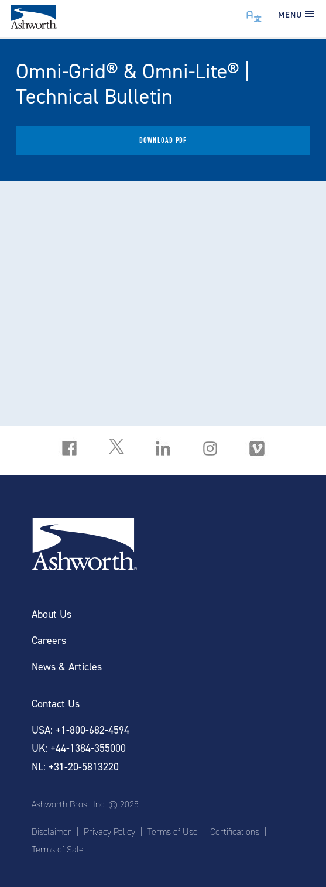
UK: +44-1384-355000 (79, 748)
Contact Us (56, 704)
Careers (49, 641)
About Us (51, 614)
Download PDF (163, 140)
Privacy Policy (109, 832)
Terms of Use (172, 832)
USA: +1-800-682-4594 (80, 730)
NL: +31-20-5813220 (75, 767)
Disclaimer (51, 832)
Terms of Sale (58, 849)
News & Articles (67, 667)
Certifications (234, 832)
